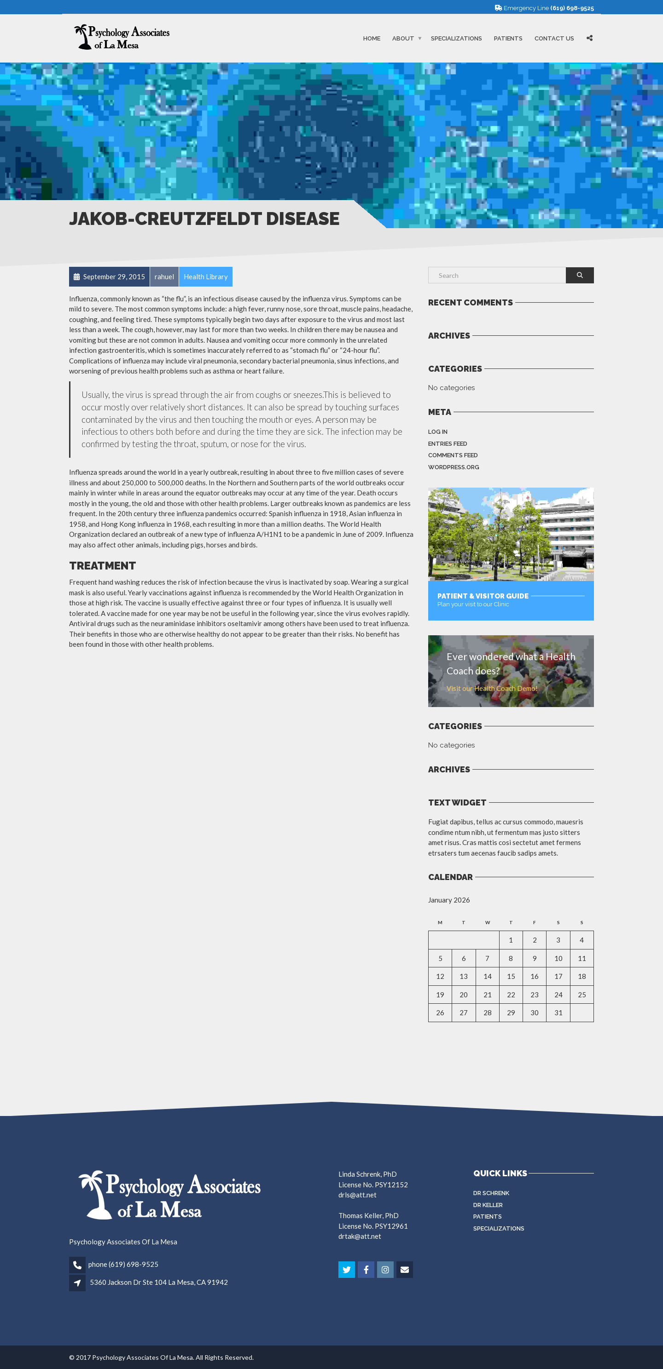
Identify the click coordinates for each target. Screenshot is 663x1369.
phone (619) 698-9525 (123, 1264)
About (403, 38)
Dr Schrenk (491, 1193)
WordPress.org (453, 467)
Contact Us (554, 38)
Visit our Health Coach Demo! (492, 688)
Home (371, 38)
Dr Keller (488, 1205)
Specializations (456, 38)
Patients (508, 38)
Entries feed (447, 443)
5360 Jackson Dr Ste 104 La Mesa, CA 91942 (159, 1282)
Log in (438, 431)
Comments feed (453, 455)
